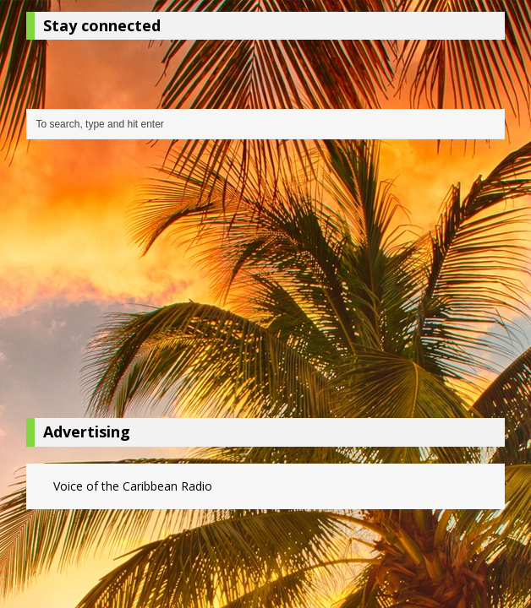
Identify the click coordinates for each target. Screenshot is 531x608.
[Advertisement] (266, 283)
